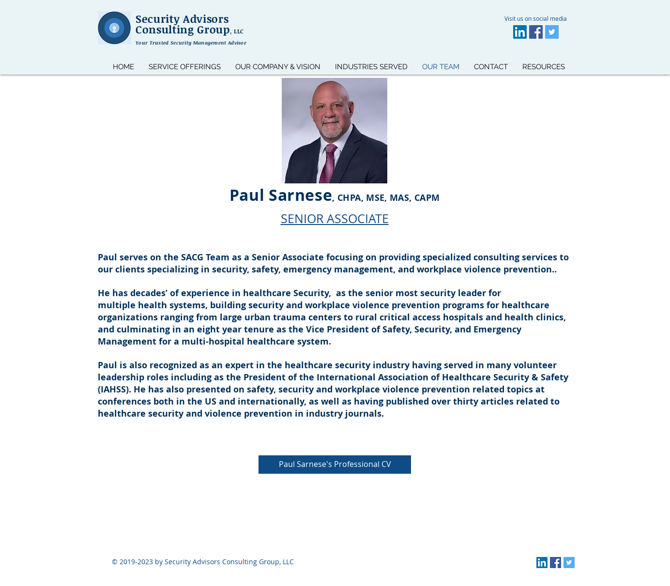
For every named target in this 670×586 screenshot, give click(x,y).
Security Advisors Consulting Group (190, 23)
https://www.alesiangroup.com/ (203, 570)
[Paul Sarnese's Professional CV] (334, 464)
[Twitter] (552, 32)
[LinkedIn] (520, 32)
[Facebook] (536, 32)
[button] (543, 67)
